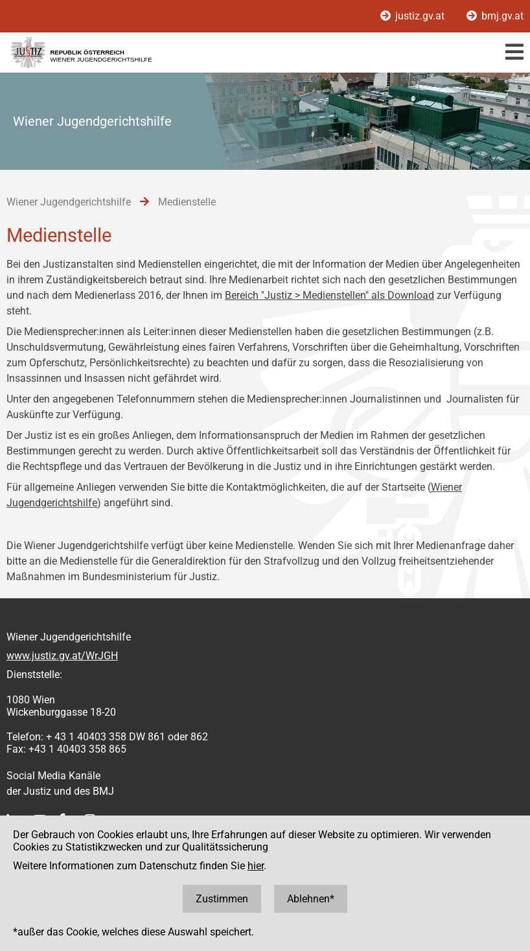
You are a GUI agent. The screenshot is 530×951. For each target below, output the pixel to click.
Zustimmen (222, 899)
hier (256, 866)
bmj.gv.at (495, 16)
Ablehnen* (310, 899)
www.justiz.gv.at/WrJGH (62, 656)
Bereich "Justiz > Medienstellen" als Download (329, 295)
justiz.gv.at (413, 16)
